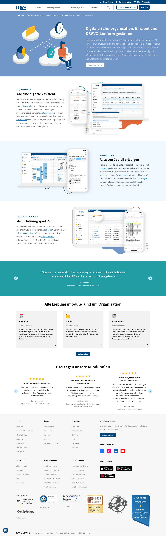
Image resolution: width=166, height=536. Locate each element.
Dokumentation (123, 2)
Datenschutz (49, 533)
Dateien (49, 229)
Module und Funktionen (63, 15)
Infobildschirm (47, 236)
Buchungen (105, 168)
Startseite (21, 15)
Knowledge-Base (27, 233)
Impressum (38, 533)
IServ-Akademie (142, 2)
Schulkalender (122, 175)
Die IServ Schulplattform (39, 15)
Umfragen (143, 178)
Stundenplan (48, 112)
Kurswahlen (21, 119)
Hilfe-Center (106, 2)
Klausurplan (27, 106)
